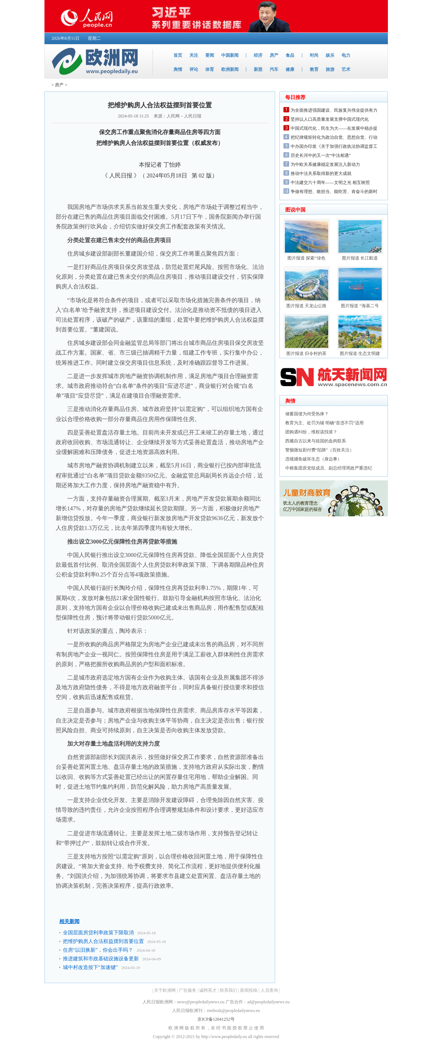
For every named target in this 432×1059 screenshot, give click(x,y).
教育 (314, 69)
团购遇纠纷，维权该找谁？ (311, 431)
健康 (290, 69)
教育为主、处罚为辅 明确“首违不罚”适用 (324, 422)
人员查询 (269, 990)
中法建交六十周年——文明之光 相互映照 (330, 182)
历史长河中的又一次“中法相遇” (321, 155)
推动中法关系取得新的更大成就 (321, 173)
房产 (274, 55)
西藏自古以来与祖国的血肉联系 (315, 440)
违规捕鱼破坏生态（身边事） (313, 459)
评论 (193, 69)
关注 (193, 55)
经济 (258, 55)
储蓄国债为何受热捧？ (307, 413)
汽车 (274, 69)
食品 (290, 55)
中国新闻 (230, 55)
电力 (346, 55)
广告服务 (187, 990)
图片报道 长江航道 (360, 258)
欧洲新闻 (230, 69)
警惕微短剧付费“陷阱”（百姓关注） (319, 450)
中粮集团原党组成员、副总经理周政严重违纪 (328, 468)
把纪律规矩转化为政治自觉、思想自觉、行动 (334, 137)
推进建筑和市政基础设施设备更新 (101, 958)
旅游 (330, 69)
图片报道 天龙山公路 (306, 305)
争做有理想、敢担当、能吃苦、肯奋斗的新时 (334, 191)
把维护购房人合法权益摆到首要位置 (103, 941)
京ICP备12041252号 (216, 1019)
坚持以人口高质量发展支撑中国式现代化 (330, 119)
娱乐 (330, 55)
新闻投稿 (248, 990)
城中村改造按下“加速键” (90, 967)
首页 (178, 55)
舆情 (178, 69)
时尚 (314, 55)
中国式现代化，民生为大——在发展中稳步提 (334, 128)
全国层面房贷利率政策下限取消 (98, 932)
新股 (258, 69)
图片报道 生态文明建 (360, 353)
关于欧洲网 (165, 990)
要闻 (209, 55)
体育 (209, 69)
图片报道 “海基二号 (359, 305)
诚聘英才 (208, 990)
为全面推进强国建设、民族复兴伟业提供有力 (334, 110)
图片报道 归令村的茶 (306, 353)
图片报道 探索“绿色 (306, 258)
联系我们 (228, 990)
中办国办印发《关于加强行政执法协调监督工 (334, 146)
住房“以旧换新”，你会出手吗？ (98, 950)
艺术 (346, 69)
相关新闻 (69, 921)
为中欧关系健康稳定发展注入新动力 (325, 164)
